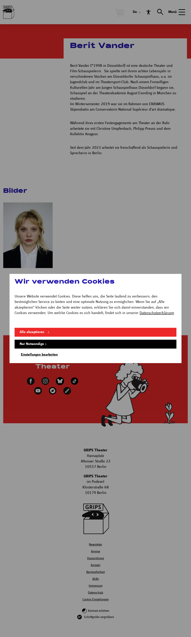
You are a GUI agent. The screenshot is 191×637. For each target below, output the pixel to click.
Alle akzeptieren (32, 332)
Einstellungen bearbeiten (39, 355)
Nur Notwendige (32, 344)
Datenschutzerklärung (157, 313)
